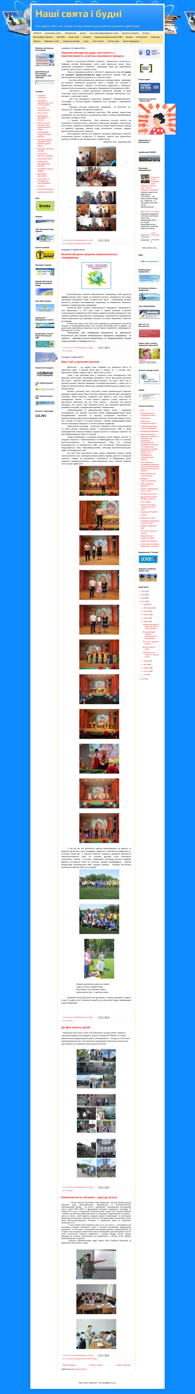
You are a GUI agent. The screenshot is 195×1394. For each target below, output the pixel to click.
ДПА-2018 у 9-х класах (150, 211)
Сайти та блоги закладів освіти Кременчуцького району (44, 126)
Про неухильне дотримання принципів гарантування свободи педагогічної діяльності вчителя (150, 466)
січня (145, 675)
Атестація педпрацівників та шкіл (104, 33)
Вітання (146, 33)
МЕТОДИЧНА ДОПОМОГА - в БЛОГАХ (44, 118)
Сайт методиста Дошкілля (147, 485)
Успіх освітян (98, 41)
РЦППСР (41, 186)
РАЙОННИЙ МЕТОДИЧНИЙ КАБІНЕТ (44, 164)
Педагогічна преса (148, 518)
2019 (143, 595)
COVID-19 (37, 33)
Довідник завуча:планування (148, 480)
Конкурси (87, 37)
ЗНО (142, 410)
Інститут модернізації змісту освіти (149, 490)
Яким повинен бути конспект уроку (148, 475)
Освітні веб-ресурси (46, 189)
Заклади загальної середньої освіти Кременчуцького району (45, 142)
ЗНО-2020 (61, 37)
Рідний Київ (145, 418)
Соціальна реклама (71, 41)
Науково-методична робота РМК (108, 37)
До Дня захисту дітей (75, 1027)
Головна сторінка (96, 1365)
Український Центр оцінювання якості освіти (148, 507)
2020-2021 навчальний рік (44, 109)
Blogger (113, 1383)
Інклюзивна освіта (53, 33)
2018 (143, 598)
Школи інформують (131, 41)
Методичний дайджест (150, 431)
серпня (146, 618)
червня (146, 621)
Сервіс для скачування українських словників (150, 545)
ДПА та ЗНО (43, 113)
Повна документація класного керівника (149, 427)
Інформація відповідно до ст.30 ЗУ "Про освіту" (45, 103)
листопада (147, 608)
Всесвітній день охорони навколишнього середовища (150, 635)
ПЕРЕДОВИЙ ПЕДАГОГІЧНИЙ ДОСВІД (44, 134)
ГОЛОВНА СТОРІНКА (42, 97)
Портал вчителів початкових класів (148, 414)
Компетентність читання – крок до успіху (89, 1197)
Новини (129, 37)
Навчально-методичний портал (148, 422)
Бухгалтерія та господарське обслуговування (44, 181)
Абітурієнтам (70, 33)
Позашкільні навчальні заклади (45, 155)
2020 (143, 591)
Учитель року (113, 41)
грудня (146, 604)
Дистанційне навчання (43, 37)
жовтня (146, 611)
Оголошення (141, 37)
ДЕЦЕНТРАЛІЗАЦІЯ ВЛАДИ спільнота (149, 498)
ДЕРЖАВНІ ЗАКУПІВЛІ (42, 175)
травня (146, 661)
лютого (146, 671)
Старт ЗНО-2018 (155, 234)
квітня (145, 664)
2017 (143, 601)
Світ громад (145, 502)
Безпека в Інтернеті (130, 33)
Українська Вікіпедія (149, 541)
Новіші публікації (69, 1365)
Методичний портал (149, 494)
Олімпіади (155, 37)
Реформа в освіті (51, 41)
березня (146, 668)
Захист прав (74, 37)
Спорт (86, 41)
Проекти (37, 41)
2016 (143, 679)
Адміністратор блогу (46, 192)
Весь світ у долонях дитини (80, 361)
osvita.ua (144, 515)
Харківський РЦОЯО (149, 512)
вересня (146, 615)
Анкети (83, 33)
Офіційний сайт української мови (147, 537)
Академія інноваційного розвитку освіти (150, 522)
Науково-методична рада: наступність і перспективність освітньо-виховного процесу (92, 54)
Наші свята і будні (78, 13)
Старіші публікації (123, 1365)
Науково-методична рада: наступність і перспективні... (151, 626)
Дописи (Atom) (80, 1369)
